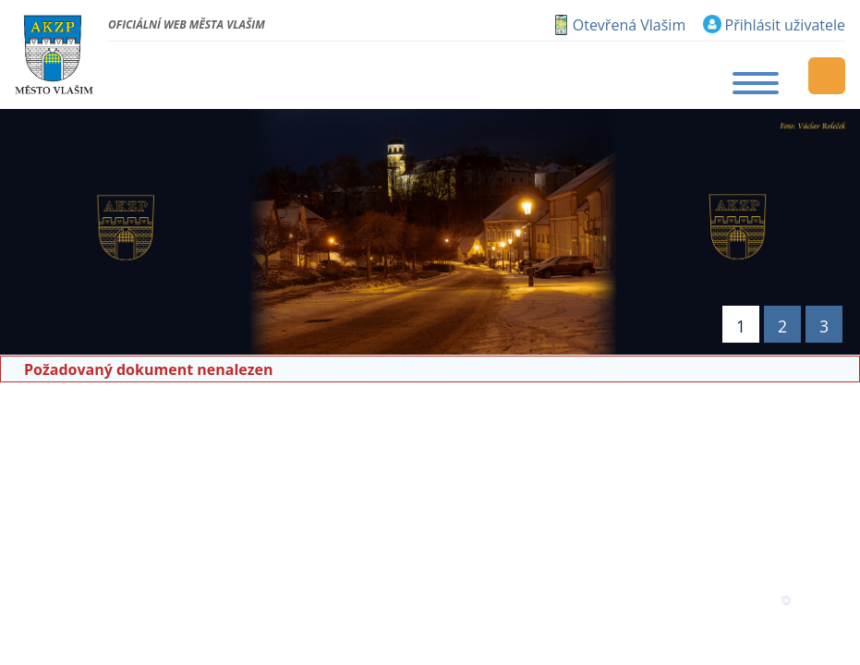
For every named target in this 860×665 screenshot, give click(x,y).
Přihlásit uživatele (785, 25)
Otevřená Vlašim (629, 25)
